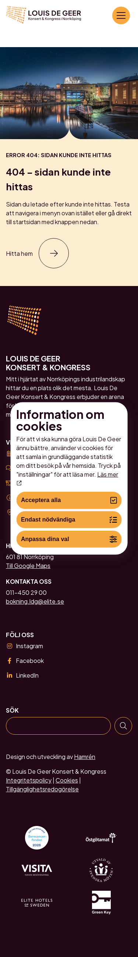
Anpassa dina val (69, 539)
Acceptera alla (69, 500)
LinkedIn (22, 675)
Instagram (24, 646)
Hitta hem (19, 253)
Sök (12, 710)
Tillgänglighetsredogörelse (42, 789)
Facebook (25, 660)
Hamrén (84, 756)
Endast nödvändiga (69, 520)
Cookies (67, 780)
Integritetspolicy (29, 780)
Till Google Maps (28, 565)
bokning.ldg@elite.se (35, 601)
